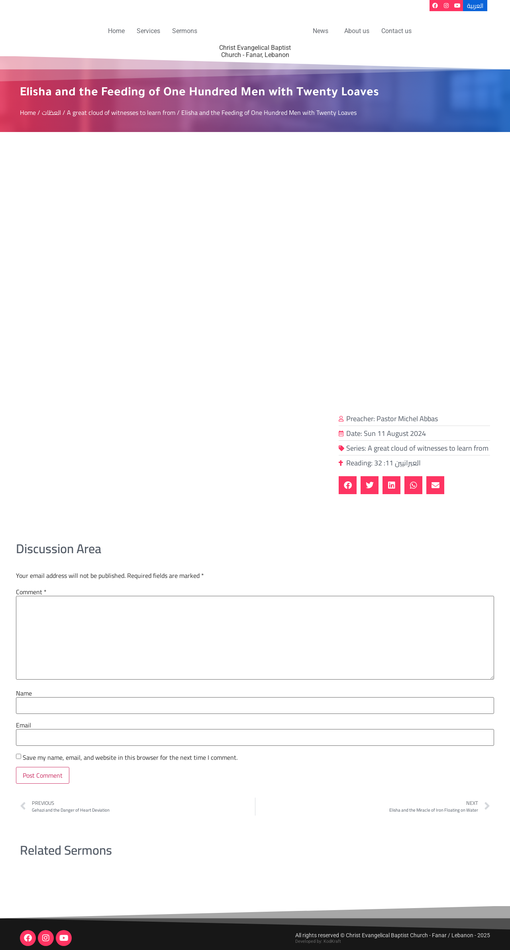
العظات (51, 112)
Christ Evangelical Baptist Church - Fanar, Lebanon (255, 51)
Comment (31, 592)
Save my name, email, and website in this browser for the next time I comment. (130, 757)
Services (148, 31)
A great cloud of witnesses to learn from (121, 112)
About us (356, 31)
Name (24, 693)
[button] (322, 31)
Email (23, 725)
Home (116, 31)
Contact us (396, 31)
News (320, 31)
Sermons (184, 31)
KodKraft (332, 941)
